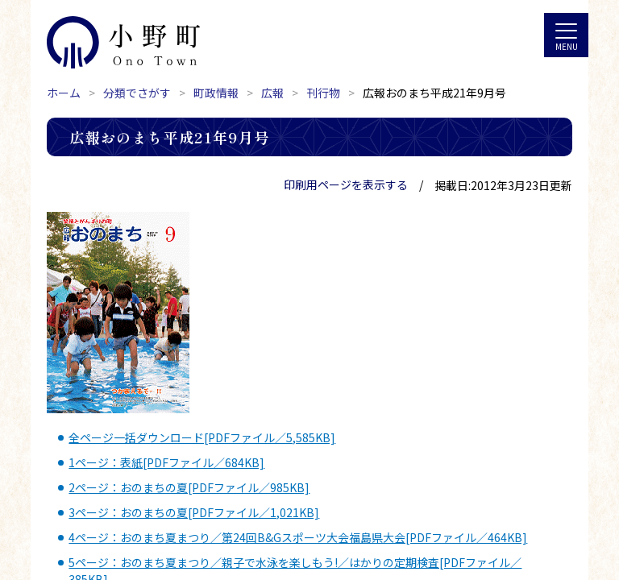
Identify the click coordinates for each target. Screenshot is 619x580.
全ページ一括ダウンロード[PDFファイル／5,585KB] (202, 437)
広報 (272, 93)
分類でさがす (137, 93)
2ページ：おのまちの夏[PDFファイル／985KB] (189, 487)
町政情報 (216, 93)
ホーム (64, 93)
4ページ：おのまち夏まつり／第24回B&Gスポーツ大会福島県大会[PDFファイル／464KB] (298, 537)
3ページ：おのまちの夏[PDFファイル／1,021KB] (194, 512)
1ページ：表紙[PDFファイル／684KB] (166, 462)
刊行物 (323, 93)
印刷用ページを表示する (346, 184)
